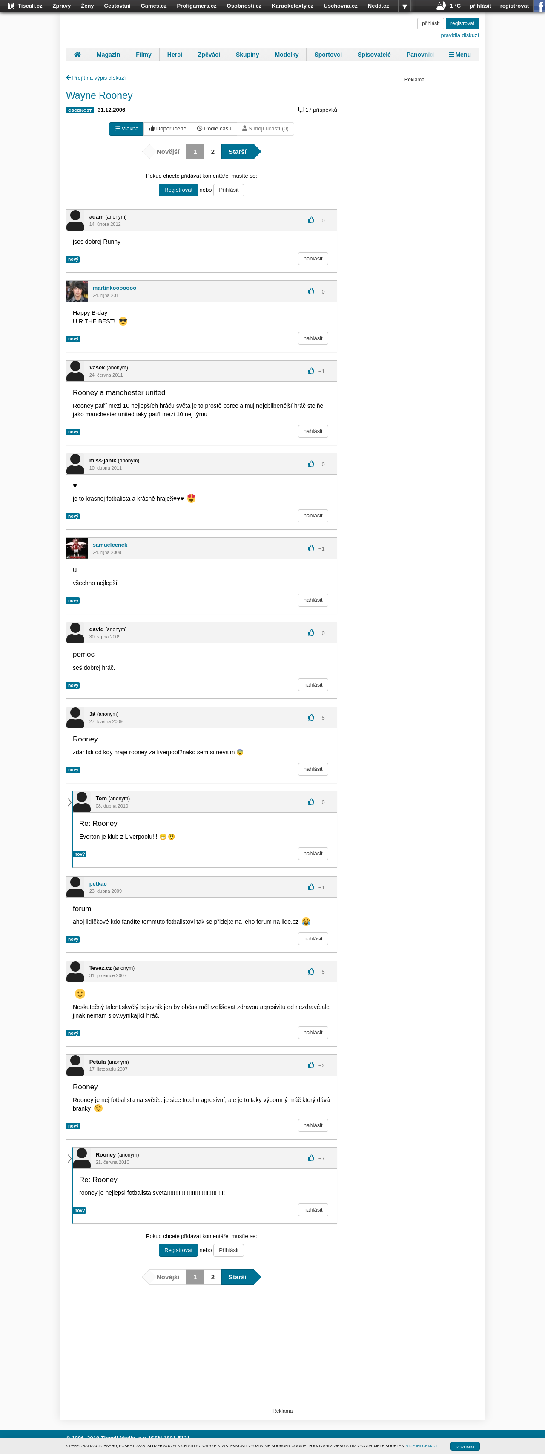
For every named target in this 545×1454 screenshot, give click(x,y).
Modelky (286, 54)
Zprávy (62, 6)
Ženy (87, 6)
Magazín (108, 54)
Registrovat (178, 190)
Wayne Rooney (99, 95)
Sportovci (328, 54)
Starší (238, 151)
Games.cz (154, 6)
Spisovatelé (374, 54)
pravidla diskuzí (460, 35)
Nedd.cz (378, 6)
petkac (98, 883)
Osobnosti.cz (244, 6)
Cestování (117, 6)
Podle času (214, 128)
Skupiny (247, 54)
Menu (460, 54)
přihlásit (480, 6)
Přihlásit (228, 190)
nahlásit (313, 258)
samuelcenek (110, 545)
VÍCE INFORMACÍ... (423, 1446)
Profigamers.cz (196, 6)
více (404, 6)
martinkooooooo (115, 288)
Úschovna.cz (340, 6)
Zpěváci (209, 54)
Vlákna (126, 128)
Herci (174, 54)
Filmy (144, 54)
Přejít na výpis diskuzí (96, 78)
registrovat (514, 6)
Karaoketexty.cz (292, 6)
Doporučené (167, 128)
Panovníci (421, 54)
